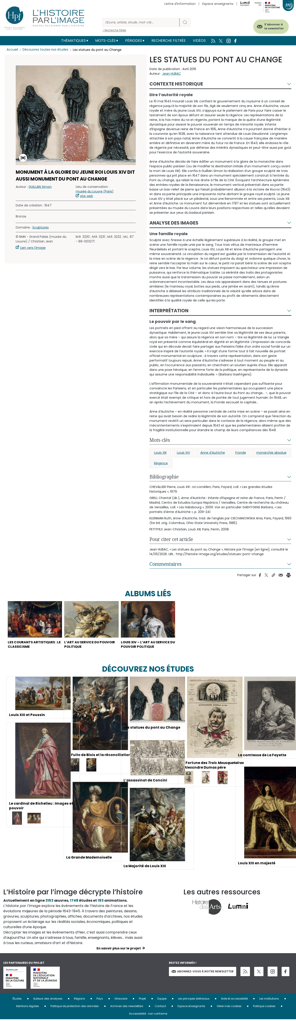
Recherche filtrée (168, 40)
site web (86, 196)
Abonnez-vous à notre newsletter (203, 973)
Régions (79, 1000)
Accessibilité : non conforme (148, 1015)
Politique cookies (264, 1008)
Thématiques (73, 40)
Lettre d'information (179, 3)
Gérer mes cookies (229, 1008)
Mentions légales (27, 1008)
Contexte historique (176, 84)
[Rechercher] (141, 22)
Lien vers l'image (33, 248)
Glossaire (120, 1000)
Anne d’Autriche (212, 452)
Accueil (12, 50)
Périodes (133, 40)
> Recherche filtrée (114, 30)
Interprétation (168, 310)
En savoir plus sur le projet (119, 950)
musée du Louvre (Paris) (95, 191)
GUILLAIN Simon (40, 187)
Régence (161, 463)
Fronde (240, 452)
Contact (160, 1008)
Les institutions (269, 1000)
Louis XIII (160, 452)
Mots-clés (105, 40)
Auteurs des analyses (47, 1000)
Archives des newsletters (126, 1008)
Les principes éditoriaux (193, 1000)
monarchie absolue (271, 452)
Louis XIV (183, 452)
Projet (142, 1000)
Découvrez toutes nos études (45, 50)
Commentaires (165, 564)
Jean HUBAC (171, 73)
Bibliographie (164, 477)
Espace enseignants (217, 3)
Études (17, 1000)
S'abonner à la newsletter (271, 26)
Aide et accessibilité (234, 1000)
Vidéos (199, 40)
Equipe (161, 1000)
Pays (100, 1000)
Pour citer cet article (171, 539)
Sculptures (40, 227)
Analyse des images (173, 223)
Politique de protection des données (74, 1008)
